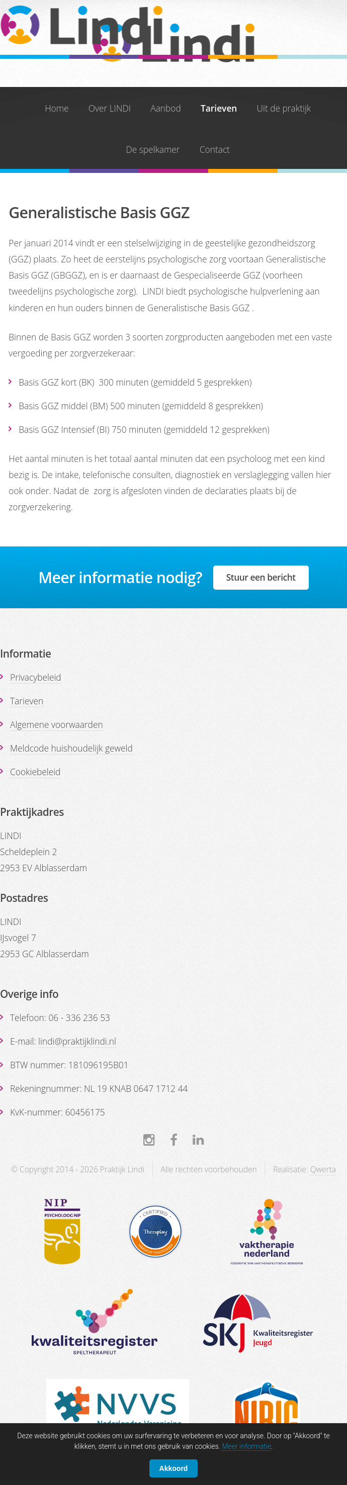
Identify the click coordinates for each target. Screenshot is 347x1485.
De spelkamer (153, 149)
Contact (215, 149)
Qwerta (323, 1169)
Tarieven (219, 108)
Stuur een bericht (261, 577)
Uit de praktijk (284, 108)
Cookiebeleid (35, 772)
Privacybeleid (35, 677)
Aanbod (165, 108)
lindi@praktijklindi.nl (77, 1041)
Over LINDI (110, 108)
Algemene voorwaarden (56, 724)
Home (56, 108)
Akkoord (173, 1468)
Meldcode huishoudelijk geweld (71, 748)
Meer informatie (246, 1446)
